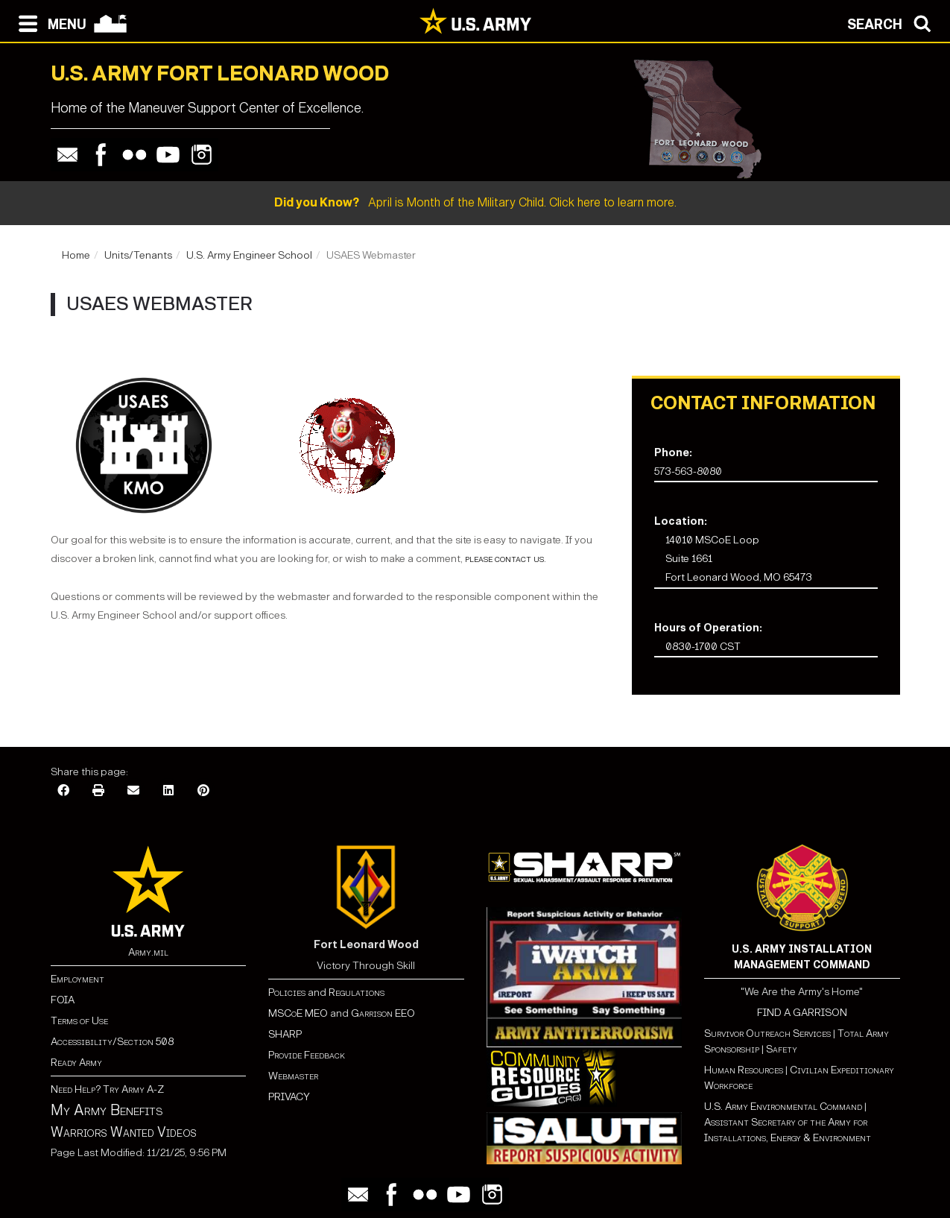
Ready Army (76, 1062)
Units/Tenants (138, 255)
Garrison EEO (383, 1013)
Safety (781, 1049)
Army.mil (148, 952)
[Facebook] (63, 791)
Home (76, 255)
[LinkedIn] (168, 791)
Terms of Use (79, 1021)
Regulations (356, 992)
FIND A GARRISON (802, 1012)
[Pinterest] (203, 791)
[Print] (98, 791)
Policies (288, 992)
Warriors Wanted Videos (124, 1132)
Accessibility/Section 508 (112, 1041)
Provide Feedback (306, 1055)
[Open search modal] (893, 22)
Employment (77, 979)
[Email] (133, 791)
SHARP (285, 1034)
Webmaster (293, 1076)
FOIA (63, 1000)
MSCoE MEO (298, 1013)
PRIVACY (289, 1097)
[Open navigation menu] (48, 22)
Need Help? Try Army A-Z (107, 1089)
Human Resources (743, 1070)
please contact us (503, 558)
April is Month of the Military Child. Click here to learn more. (475, 202)
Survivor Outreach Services (767, 1033)
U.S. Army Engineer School (249, 255)
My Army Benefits (106, 1110)
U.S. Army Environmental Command (783, 1106)
